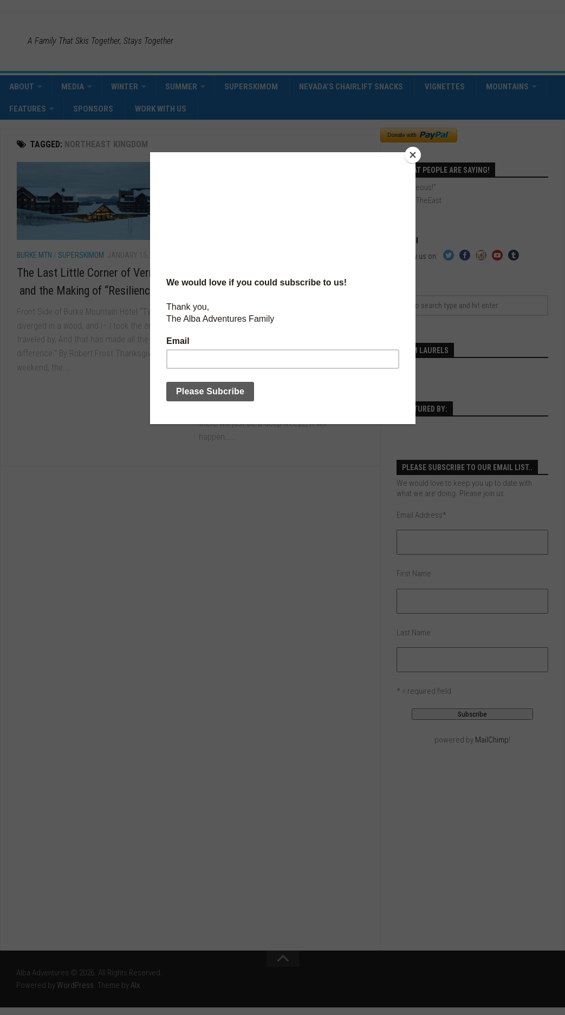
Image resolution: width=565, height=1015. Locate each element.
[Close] (413, 155)
